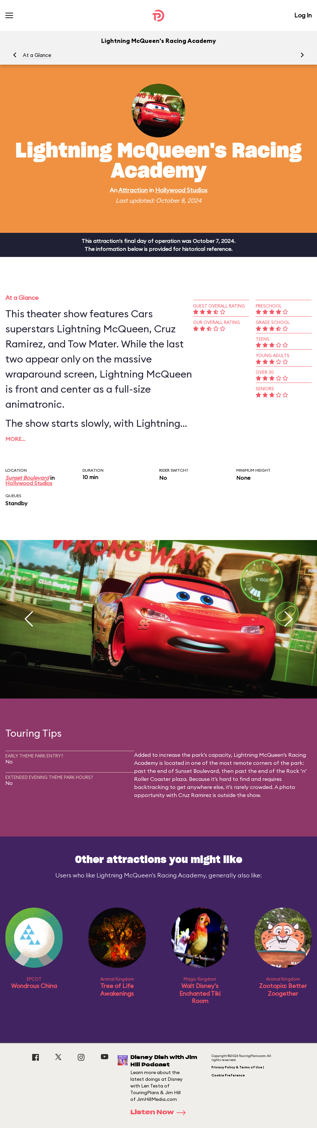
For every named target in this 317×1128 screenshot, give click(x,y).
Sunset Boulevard (27, 477)
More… (15, 439)
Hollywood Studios (181, 190)
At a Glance (37, 55)
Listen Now (160, 1113)
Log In (303, 15)
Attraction (133, 190)
